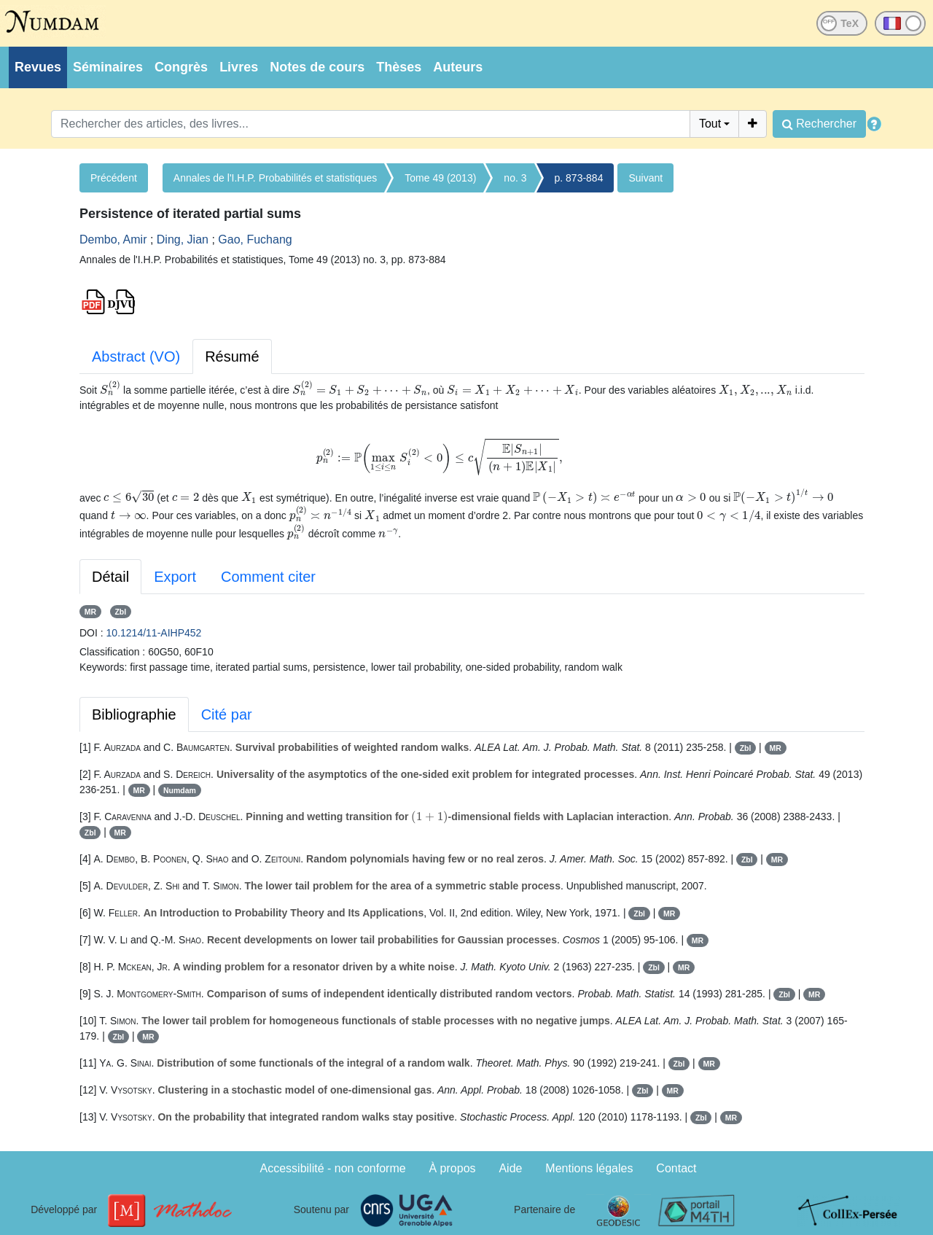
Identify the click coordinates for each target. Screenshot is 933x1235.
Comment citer (268, 577)
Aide (510, 1168)
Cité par (226, 714)
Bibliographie (134, 714)
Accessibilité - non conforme (333, 1168)
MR (90, 611)
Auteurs (458, 67)
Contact (676, 1168)
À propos (452, 1168)
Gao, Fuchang (255, 239)
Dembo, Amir (113, 239)
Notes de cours (317, 67)
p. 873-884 (579, 178)
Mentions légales (589, 1168)
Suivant (645, 178)
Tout (710, 123)
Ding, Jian (182, 239)
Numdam (179, 790)
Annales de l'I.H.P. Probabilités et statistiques (275, 178)
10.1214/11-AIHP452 (154, 633)
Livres (238, 67)
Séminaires (108, 67)
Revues (38, 67)
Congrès (181, 67)
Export (175, 577)
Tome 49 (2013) (440, 178)
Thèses (398, 67)
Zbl (120, 611)
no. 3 (515, 178)
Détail (110, 577)
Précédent (113, 178)
